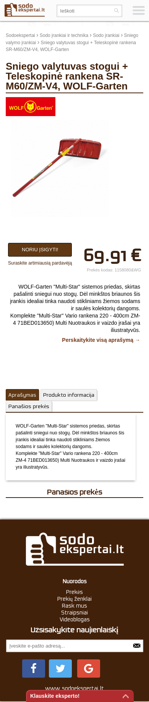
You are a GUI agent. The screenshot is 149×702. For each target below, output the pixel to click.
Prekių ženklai (74, 599)
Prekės (74, 592)
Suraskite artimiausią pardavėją (40, 263)
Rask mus (74, 606)
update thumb (126, 102)
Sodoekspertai (20, 35)
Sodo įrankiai (106, 35)
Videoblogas (75, 619)
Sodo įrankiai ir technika (64, 35)
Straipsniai (74, 612)
